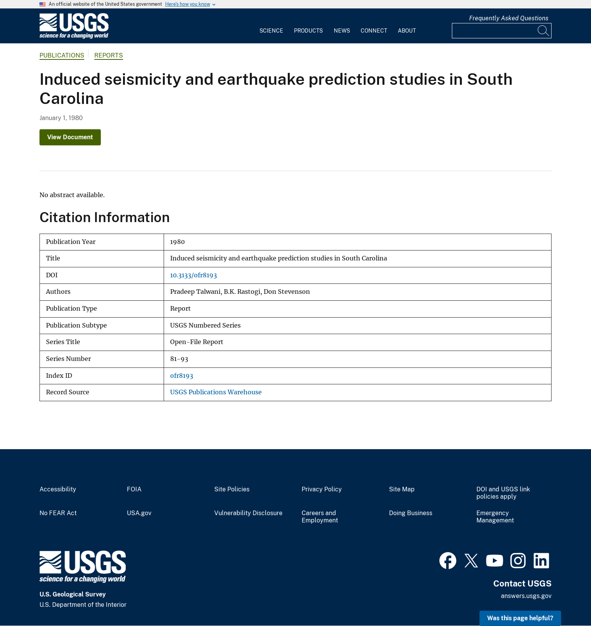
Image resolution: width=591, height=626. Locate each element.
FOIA (134, 489)
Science (271, 31)
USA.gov (139, 513)
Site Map (402, 489)
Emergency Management (495, 517)
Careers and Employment (320, 517)
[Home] (73, 37)
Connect (374, 31)
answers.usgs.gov (526, 596)
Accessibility (57, 489)
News (342, 31)
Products (308, 31)
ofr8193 (181, 375)
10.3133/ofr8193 (193, 275)
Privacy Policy (322, 489)
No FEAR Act (58, 513)
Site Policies (232, 489)
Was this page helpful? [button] (520, 618)
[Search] (544, 30)
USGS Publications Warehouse (216, 392)
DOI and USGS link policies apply (503, 493)
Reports (108, 55)
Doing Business (410, 513)
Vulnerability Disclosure (248, 513)
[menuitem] (271, 26)
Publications (61, 55)
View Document (70, 137)
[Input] (502, 30)
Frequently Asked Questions (508, 18)
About (407, 31)
